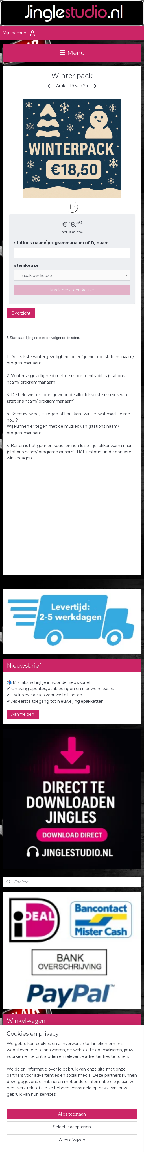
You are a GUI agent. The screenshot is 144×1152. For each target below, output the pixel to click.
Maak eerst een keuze (72, 290)
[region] (72, 1071)
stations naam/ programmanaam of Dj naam (61, 243)
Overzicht (20, 313)
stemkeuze (26, 265)
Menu (72, 52)
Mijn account (19, 33)
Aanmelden (22, 714)
